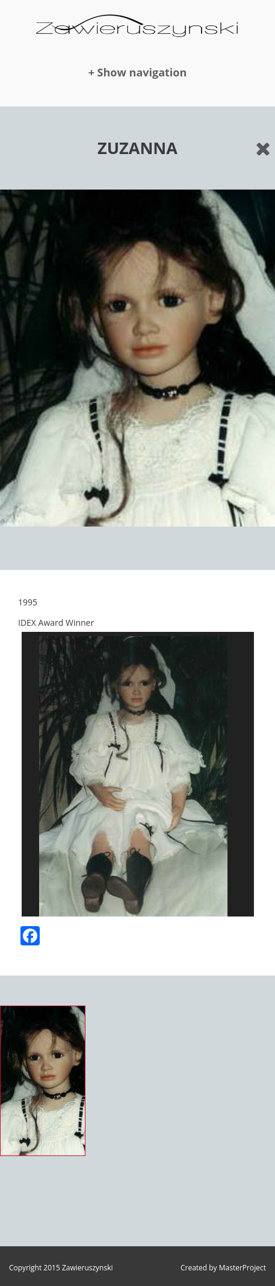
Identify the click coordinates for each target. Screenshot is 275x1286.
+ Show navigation (137, 72)
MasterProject (242, 1268)
